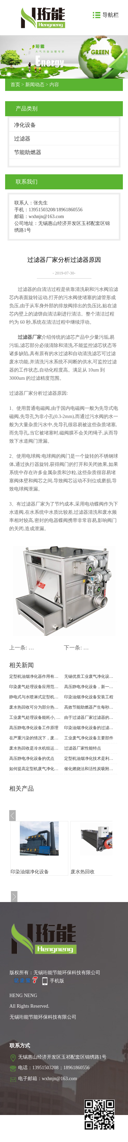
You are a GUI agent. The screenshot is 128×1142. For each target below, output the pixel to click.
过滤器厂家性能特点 (82, 748)
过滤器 (22, 139)
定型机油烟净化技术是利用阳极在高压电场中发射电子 (90, 758)
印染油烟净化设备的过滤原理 (90, 727)
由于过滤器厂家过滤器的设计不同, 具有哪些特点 (90, 717)
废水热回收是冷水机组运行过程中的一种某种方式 (35, 748)
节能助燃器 (27, 152)
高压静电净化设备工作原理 (33, 727)
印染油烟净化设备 (30, 871)
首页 (15, 84)
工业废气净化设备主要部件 (88, 738)
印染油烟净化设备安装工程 (88, 697)
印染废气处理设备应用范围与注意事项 (35, 686)
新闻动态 (34, 84)
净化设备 (25, 125)
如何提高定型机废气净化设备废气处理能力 (35, 768)
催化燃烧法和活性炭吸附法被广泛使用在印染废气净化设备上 (90, 768)
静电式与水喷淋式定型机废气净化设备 (35, 697)
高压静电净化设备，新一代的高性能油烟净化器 (90, 686)
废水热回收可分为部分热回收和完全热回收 (35, 707)
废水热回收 (83, 871)
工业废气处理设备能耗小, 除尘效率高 (35, 717)
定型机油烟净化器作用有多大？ (35, 676)
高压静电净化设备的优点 (31, 758)
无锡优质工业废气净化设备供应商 (90, 676)
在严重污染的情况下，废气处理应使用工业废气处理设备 (35, 738)
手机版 (57, 980)
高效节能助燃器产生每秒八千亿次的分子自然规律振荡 (90, 707)
